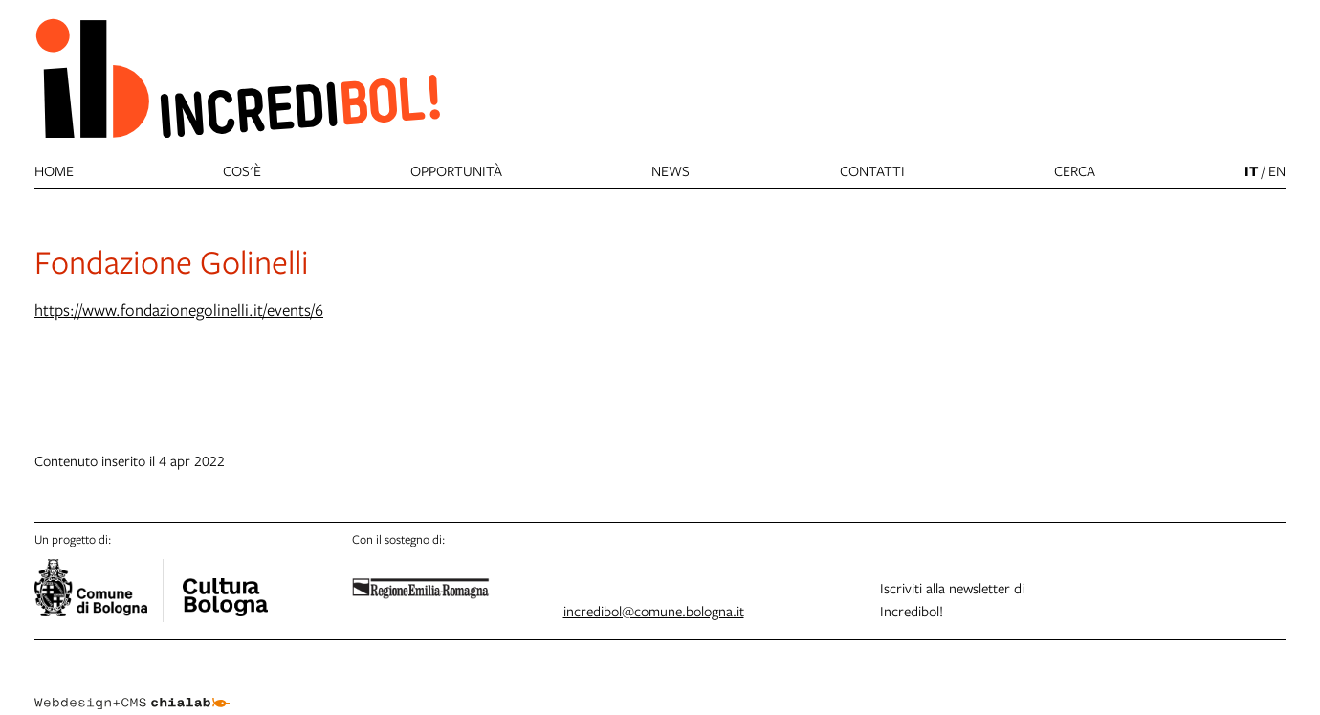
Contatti (872, 170)
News (670, 170)
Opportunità (456, 170)
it (1251, 171)
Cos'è (242, 170)
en (1277, 170)
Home (54, 170)
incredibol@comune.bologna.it (653, 610)
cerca (1074, 170)
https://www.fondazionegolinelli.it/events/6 (178, 310)
